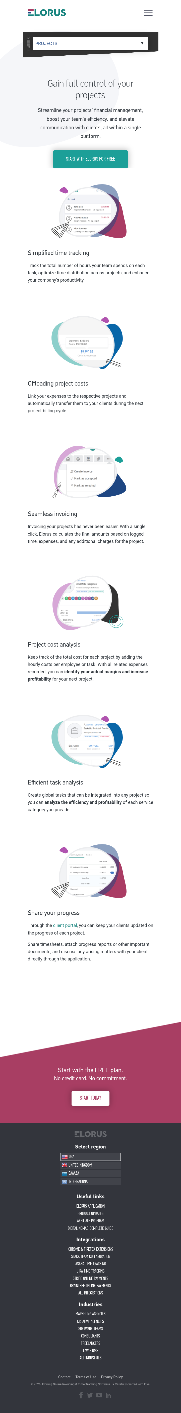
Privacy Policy (112, 1377)
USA (68, 1157)
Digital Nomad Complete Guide (90, 1228)
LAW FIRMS (90, 1351)
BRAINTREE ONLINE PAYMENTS (90, 1286)
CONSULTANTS (90, 1336)
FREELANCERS (90, 1343)
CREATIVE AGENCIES (90, 1321)
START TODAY (90, 1098)
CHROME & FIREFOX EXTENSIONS (90, 1249)
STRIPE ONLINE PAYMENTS (90, 1278)
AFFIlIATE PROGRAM (90, 1221)
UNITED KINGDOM (77, 1165)
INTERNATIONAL (75, 1182)
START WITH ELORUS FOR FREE (90, 159)
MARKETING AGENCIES (90, 1314)
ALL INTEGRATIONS (90, 1293)
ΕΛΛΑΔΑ (70, 1174)
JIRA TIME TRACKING (90, 1271)
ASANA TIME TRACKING (90, 1264)
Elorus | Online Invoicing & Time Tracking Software (76, 1384)
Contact (64, 1377)
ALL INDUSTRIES (90, 1358)
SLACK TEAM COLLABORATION (90, 1256)
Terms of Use (85, 1377)
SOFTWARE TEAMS (90, 1329)
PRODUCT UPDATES (90, 1213)
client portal (65, 925)
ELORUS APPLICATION (90, 1206)
